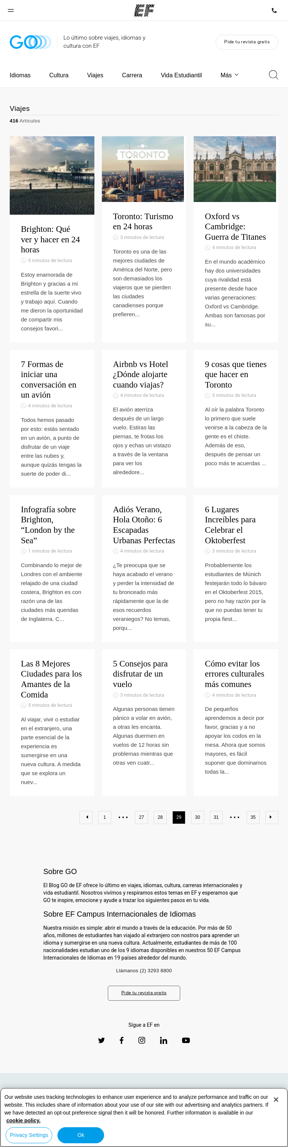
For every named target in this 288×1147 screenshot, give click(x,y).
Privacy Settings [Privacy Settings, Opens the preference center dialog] (29, 1135)
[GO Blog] (30, 42)
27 (141, 823)
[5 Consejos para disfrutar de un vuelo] (144, 729)
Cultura (59, 75)
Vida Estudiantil (181, 75)
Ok (81, 1135)
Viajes (95, 75)
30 (197, 823)
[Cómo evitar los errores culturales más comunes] (236, 729)
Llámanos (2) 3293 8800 (144, 977)
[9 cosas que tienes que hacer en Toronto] (236, 425)
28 (160, 823)
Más (230, 75)
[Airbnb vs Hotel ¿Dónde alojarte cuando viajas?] (144, 425)
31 (216, 823)
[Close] (276, 1099)
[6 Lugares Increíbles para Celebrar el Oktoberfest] (236, 574)
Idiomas (20, 75)
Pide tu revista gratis (247, 41)
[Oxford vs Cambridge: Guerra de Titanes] (236, 242)
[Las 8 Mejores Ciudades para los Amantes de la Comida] (52, 729)
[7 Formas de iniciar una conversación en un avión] (52, 425)
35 (253, 823)
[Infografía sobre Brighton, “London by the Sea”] (52, 574)
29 (178, 823)
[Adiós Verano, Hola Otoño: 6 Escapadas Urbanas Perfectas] (144, 574)
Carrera (132, 75)
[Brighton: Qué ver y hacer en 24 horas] (52, 242)
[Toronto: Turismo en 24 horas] (144, 242)
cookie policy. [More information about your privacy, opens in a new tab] (23, 1120)
